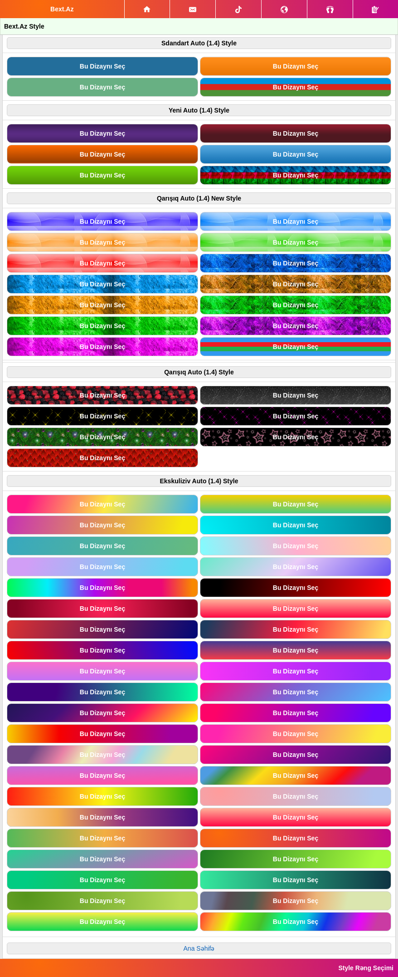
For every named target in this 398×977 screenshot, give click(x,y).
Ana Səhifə (199, 948)
